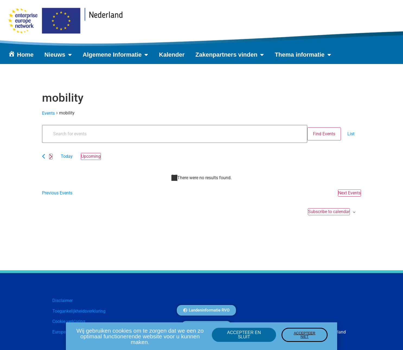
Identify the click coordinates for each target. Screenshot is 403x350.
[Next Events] (51, 156)
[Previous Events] (43, 156)
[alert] (201, 177)
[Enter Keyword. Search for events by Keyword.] (174, 134)
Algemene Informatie (115, 54)
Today (67, 156)
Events (48, 113)
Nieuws (58, 54)
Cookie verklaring (68, 321)
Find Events (324, 133)
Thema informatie (303, 54)
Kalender (171, 54)
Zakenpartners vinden (230, 54)
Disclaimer (62, 300)
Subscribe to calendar (329, 211)
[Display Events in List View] (350, 134)
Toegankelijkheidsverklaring (78, 311)
